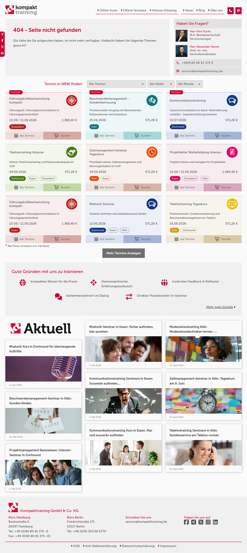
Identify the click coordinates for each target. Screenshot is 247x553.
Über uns (215, 10)
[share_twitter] (2, 47)
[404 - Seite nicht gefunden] (230, 10)
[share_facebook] (2, 41)
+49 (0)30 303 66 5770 (89, 531)
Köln (94, 126)
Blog (200, 10)
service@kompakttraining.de (146, 522)
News (188, 10)
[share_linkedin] (2, 53)
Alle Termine (24, 136)
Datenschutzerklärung (137, 546)
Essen (32, 178)
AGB (75, 546)
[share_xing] (2, 35)
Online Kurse (107, 10)
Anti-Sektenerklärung (99, 546)
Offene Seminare (133, 10)
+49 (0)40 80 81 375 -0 (31, 531)
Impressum (167, 546)
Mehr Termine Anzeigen (123, 253)
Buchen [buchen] (62, 136)
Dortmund (178, 126)
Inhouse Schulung (163, 10)
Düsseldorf (17, 126)
